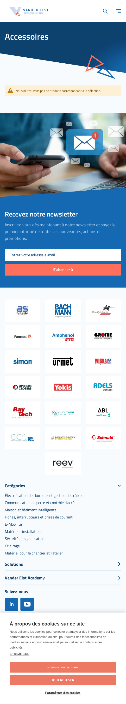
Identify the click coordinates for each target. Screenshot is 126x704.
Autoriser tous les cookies (62, 667)
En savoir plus (19, 654)
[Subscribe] (63, 270)
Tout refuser (62, 680)
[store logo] (29, 11)
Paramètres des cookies (63, 692)
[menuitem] (44, 495)
